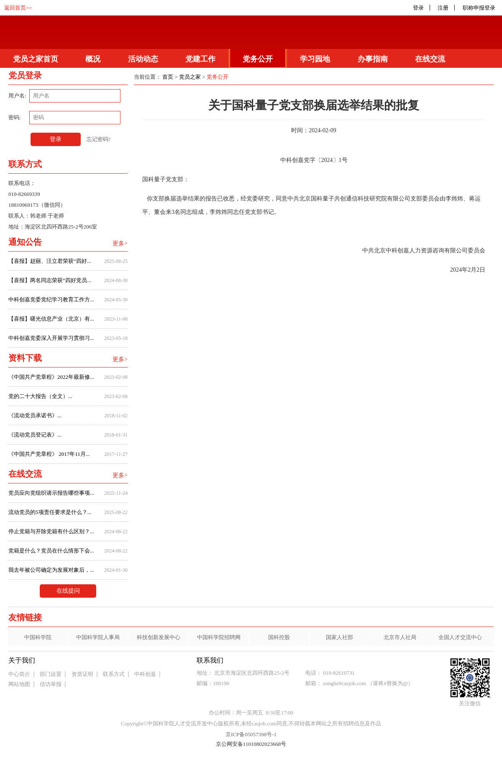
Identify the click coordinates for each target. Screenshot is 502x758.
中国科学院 (37, 637)
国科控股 (279, 637)
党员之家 (190, 77)
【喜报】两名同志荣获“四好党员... (49, 280)
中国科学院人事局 (98, 637)
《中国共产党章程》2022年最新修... (51, 377)
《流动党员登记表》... (34, 435)
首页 (167, 77)
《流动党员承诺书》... (34, 415)
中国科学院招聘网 (219, 637)
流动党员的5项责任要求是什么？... (49, 512)
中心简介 (19, 674)
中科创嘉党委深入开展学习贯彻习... (51, 338)
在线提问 (68, 591)
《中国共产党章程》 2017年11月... (49, 454)
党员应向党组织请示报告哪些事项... (51, 493)
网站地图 (19, 684)
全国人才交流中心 (460, 637)
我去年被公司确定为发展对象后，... (51, 570)
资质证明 (82, 674)
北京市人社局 (400, 637)
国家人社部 (339, 637)
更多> (120, 243)
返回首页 (15, 8)
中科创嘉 (145, 674)
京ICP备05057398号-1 (251, 734)
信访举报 (50, 684)
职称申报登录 (480, 8)
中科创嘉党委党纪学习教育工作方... (51, 299)
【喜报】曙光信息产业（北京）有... (51, 319)
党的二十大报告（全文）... (40, 396)
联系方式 (114, 674)
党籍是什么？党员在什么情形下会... (51, 550)
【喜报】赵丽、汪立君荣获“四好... (49, 261)
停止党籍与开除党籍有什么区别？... (51, 531)
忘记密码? (99, 139)
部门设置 (50, 674)
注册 (443, 8)
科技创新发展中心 (158, 637)
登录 (418, 8)
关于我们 (21, 660)
